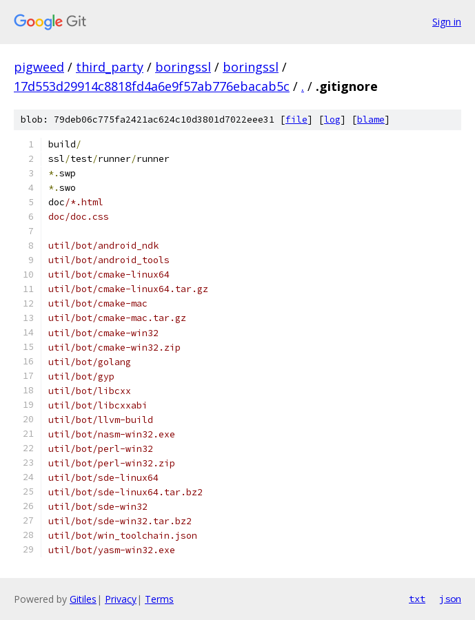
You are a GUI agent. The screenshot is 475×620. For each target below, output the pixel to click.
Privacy (121, 599)
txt (417, 598)
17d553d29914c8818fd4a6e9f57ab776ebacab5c (152, 86)
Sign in (446, 21)
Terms (159, 599)
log (332, 119)
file (296, 119)
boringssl (183, 67)
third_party (109, 67)
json (450, 598)
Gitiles (83, 599)
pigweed (39, 67)
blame (371, 119)
